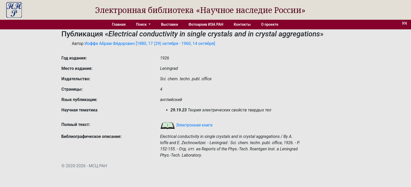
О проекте (269, 24)
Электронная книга (186, 125)
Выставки (169, 24)
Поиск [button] (141, 24)
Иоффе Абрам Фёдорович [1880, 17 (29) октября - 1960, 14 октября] (149, 43)
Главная (119, 24)
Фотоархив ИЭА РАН (206, 24)
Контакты (242, 24)
